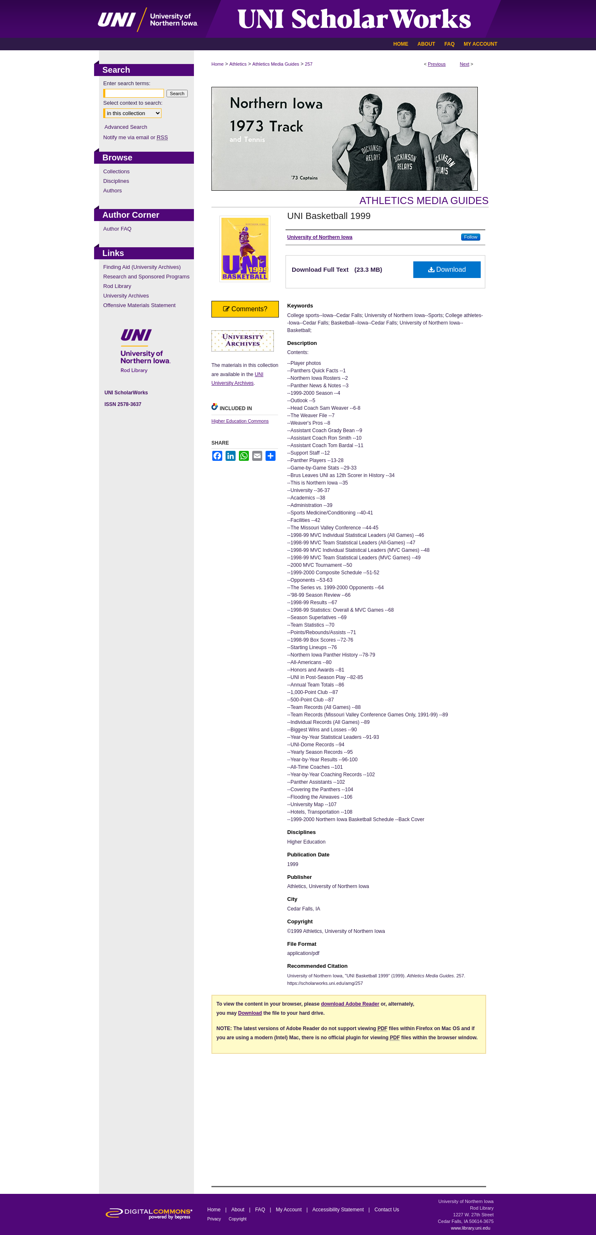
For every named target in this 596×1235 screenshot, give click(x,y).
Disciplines (116, 181)
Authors (112, 190)
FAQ (260, 1210)
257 (309, 64)
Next (464, 64)
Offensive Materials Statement (139, 305)
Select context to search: (132, 103)
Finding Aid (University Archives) (142, 267)
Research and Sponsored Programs (146, 276)
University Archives (126, 296)
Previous (437, 64)
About (238, 1210)
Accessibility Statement (339, 1210)
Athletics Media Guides (275, 64)
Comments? (245, 308)
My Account (289, 1210)
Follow (470, 236)
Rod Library (117, 286)
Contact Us (387, 1210)
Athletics (238, 64)
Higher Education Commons (240, 420)
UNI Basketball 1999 (329, 216)
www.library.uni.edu (470, 1227)
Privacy (214, 1219)
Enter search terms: (126, 83)
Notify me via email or (135, 137)
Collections (116, 171)
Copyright (238, 1219)
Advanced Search (125, 127)
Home (217, 64)
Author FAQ (117, 229)
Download (447, 269)
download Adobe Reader (350, 1004)
